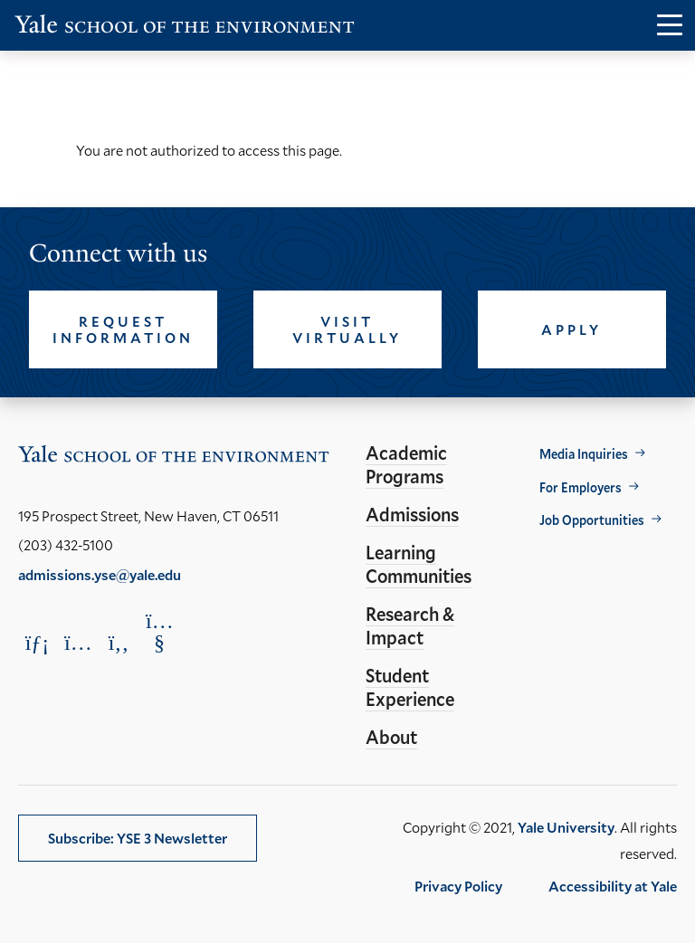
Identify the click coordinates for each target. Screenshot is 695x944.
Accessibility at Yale (612, 885)
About (391, 737)
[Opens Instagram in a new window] (77, 642)
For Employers (580, 487)
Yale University (566, 826)
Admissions (412, 514)
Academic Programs (406, 464)
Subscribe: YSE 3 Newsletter (137, 837)
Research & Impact (410, 625)
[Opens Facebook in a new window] (118, 642)
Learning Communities (418, 563)
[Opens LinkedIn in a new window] (37, 642)
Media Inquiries (583, 453)
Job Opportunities (591, 520)
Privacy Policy (458, 885)
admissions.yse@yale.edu (99, 574)
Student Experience (410, 686)
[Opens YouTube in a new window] (159, 631)
